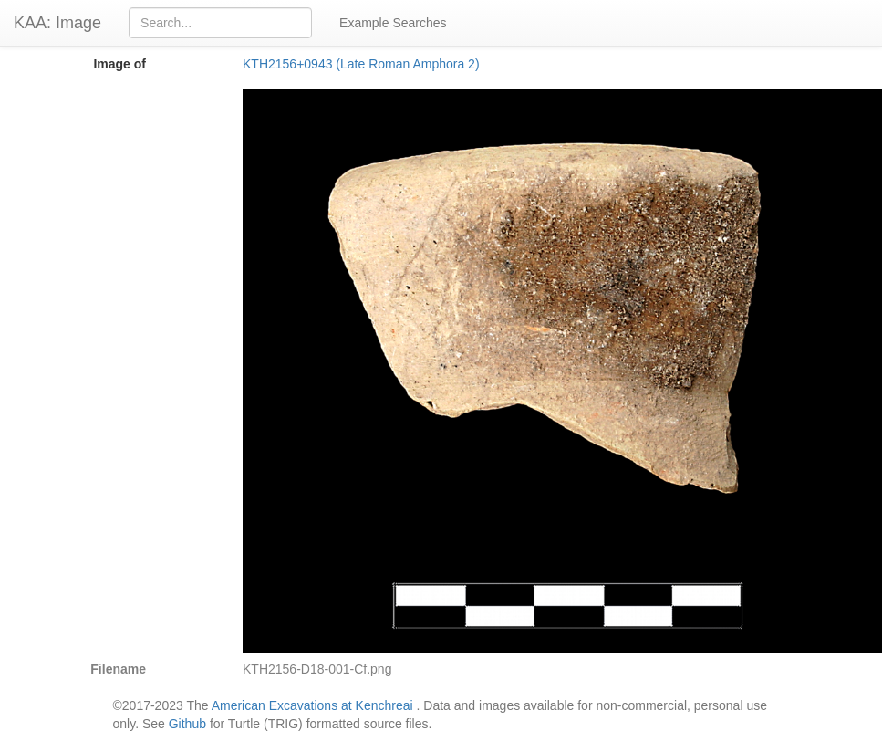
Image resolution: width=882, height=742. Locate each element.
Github (187, 723)
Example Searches (393, 23)
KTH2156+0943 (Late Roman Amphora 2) (361, 64)
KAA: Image (57, 23)
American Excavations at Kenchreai (312, 705)
